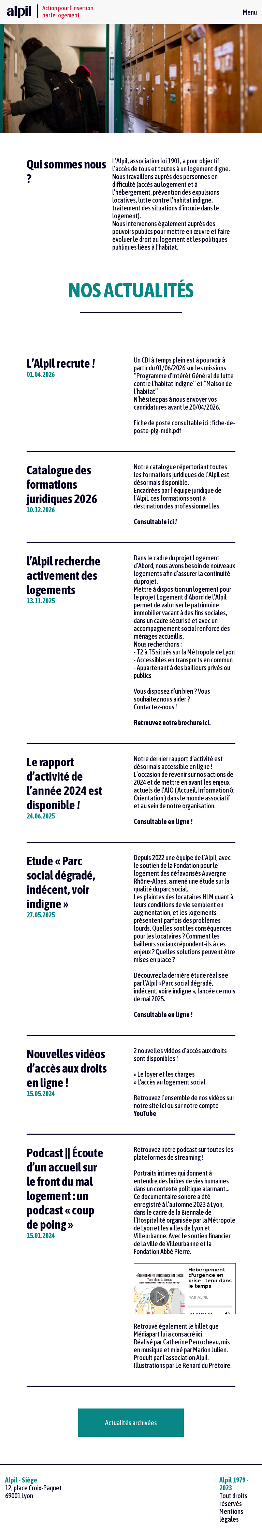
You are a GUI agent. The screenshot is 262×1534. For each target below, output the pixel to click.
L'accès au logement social (171, 1082)
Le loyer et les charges (166, 1074)
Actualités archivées (131, 1423)
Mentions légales (231, 1515)
